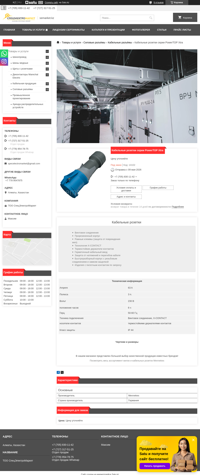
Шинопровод (19, 57)
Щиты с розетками (23, 68)
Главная (9, 29)
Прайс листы (182, 29)
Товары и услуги (33, 29)
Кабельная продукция (24, 83)
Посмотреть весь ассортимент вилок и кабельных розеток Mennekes (127, 354)
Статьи (162, 29)
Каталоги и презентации (108, 29)
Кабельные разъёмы (120, 42)
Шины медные (20, 63)
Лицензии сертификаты (69, 29)
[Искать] (151, 18)
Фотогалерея (141, 29)
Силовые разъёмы (94, 42)
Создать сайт (51, 2)
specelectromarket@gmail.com (24, 163)
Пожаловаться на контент (114, 471)
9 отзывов (158, 2)
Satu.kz (115, 468)
